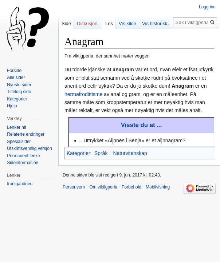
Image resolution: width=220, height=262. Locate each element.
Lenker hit (16, 127)
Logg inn (207, 6)
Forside (14, 70)
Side (66, 23)
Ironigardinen (19, 183)
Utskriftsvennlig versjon (29, 148)
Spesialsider (19, 141)
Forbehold (131, 187)
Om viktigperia (103, 187)
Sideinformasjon (22, 162)
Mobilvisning (158, 187)
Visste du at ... (141, 125)
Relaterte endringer (25, 134)
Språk (101, 153)
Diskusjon (87, 23)
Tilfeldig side (19, 91)
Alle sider (16, 77)
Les (109, 23)
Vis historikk (154, 23)
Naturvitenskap (130, 153)
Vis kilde (127, 23)
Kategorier (78, 153)
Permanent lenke (23, 155)
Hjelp (12, 105)
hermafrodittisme (83, 94)
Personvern (74, 187)
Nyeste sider (19, 84)
